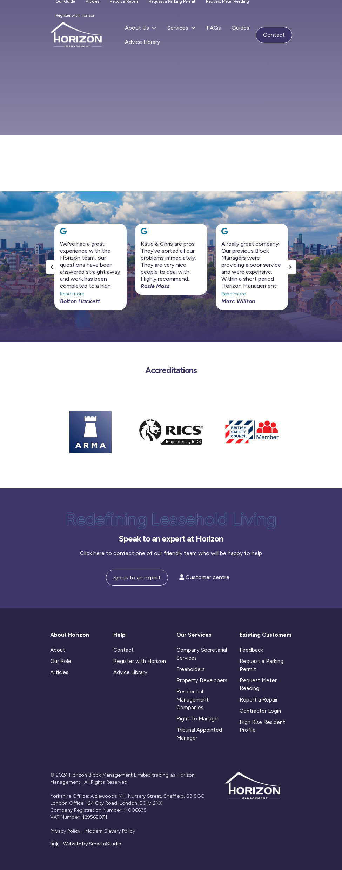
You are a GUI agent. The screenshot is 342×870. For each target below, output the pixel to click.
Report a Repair (259, 700)
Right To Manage (197, 719)
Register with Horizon (75, 15)
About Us (141, 28)
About (57, 650)
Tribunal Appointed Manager (199, 734)
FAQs (214, 28)
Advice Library (142, 42)
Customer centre (204, 577)
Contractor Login (260, 711)
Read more (72, 294)
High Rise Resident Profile (262, 726)
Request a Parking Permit (261, 665)
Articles (59, 672)
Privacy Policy (65, 831)
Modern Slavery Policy (110, 831)
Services (181, 28)
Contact (274, 35)
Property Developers (201, 680)
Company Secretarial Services (201, 654)
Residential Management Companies (192, 700)
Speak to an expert (137, 577)
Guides (240, 28)
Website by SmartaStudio (86, 844)
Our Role (60, 661)
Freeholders (190, 669)
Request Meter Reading (258, 684)
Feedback (251, 650)
